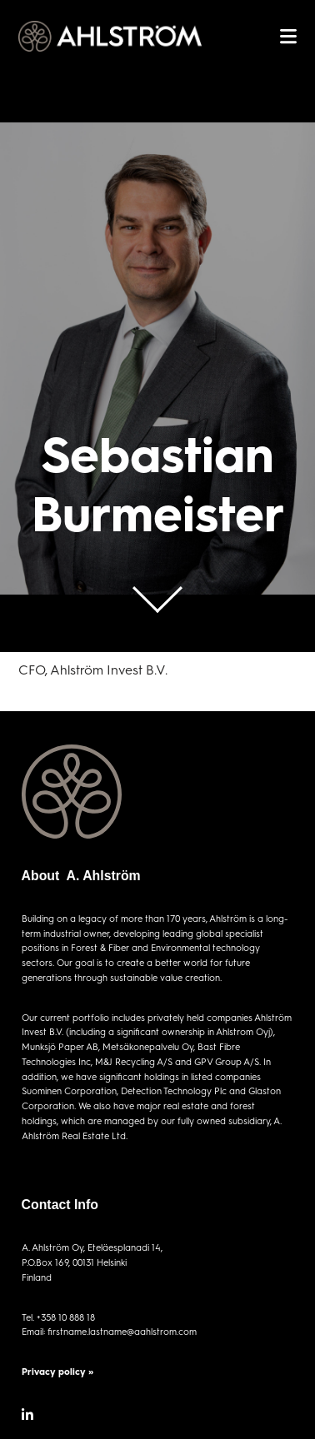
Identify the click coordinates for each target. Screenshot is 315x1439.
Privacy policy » (57, 1371)
